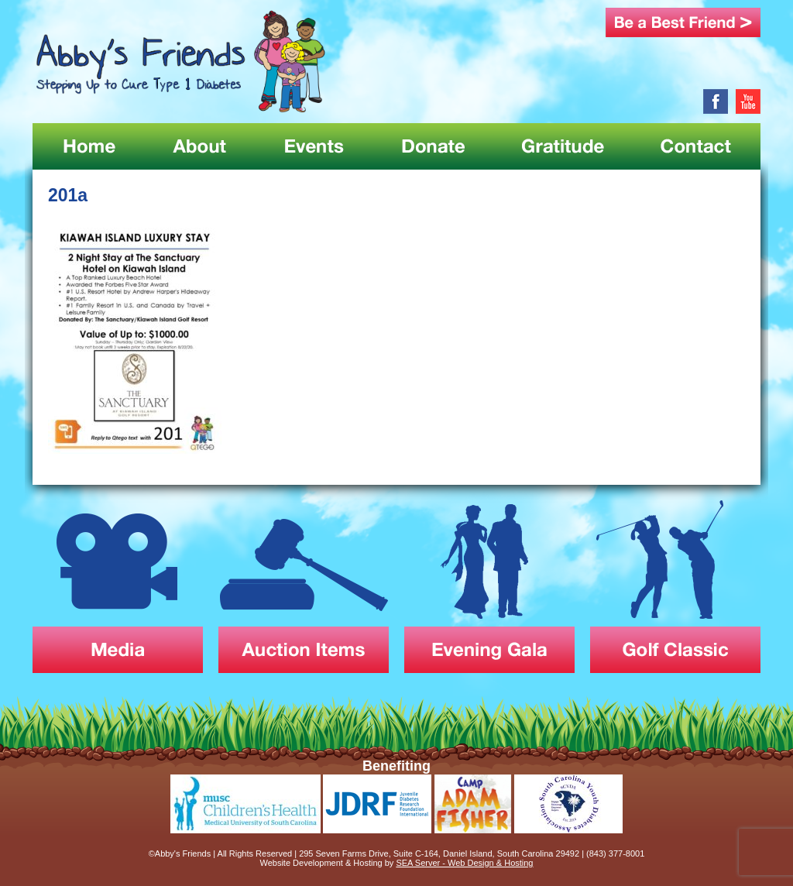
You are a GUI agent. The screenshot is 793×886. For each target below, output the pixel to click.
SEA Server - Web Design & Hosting (464, 862)
